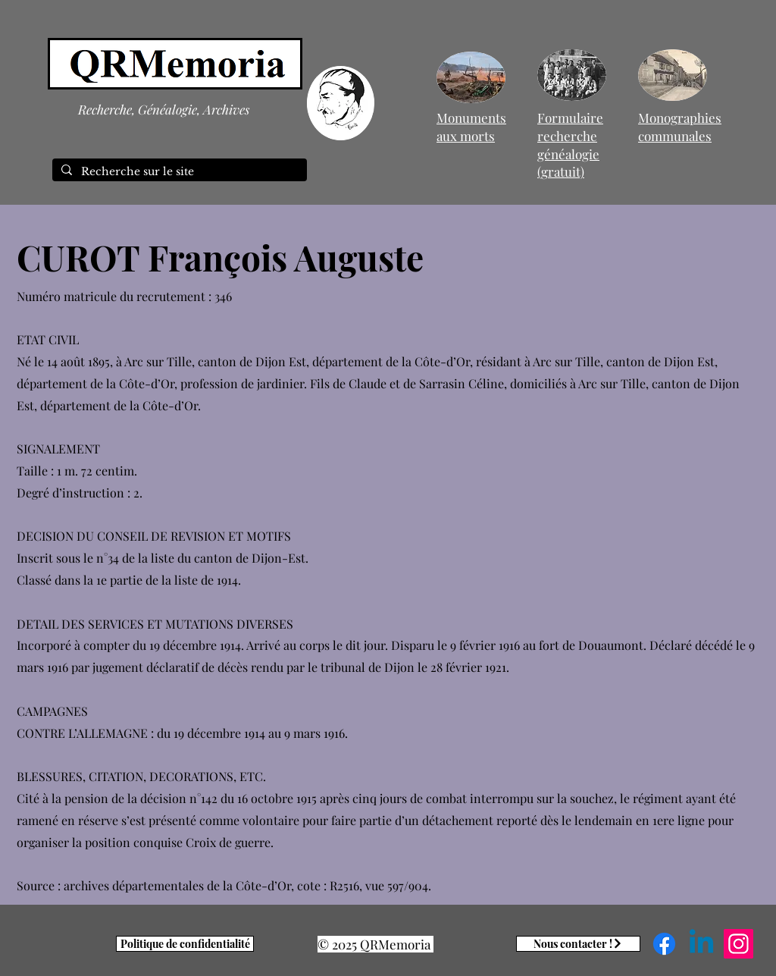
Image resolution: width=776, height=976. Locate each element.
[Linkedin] (701, 944)
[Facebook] (664, 944)
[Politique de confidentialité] (185, 944)
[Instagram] (738, 944)
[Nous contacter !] (578, 944)
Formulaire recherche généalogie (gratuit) (570, 144)
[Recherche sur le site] (178, 172)
